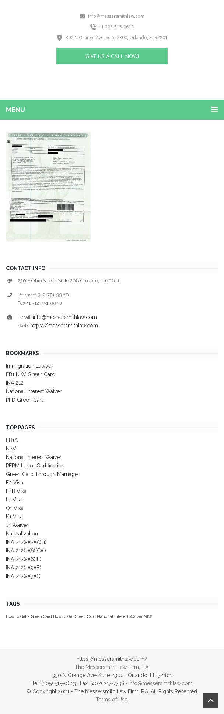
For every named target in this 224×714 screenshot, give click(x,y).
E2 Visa (14, 483)
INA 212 (15, 383)
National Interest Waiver (34, 391)
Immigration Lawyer (29, 366)
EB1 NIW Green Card (30, 374)
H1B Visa (16, 491)
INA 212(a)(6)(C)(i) (26, 551)
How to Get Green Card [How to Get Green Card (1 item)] (74, 616)
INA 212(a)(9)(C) (24, 576)
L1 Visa (14, 500)
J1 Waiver (17, 525)
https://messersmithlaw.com (64, 326)
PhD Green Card (25, 400)
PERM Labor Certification (35, 466)
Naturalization (22, 534)
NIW (11, 449)
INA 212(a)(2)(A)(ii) (26, 542)
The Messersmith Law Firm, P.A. (112, 667)
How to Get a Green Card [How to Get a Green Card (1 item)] (29, 616)
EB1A (12, 440)
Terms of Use (111, 700)
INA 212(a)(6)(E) (23, 559)
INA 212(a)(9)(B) (23, 568)
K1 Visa (14, 517)
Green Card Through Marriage (42, 474)
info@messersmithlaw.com (65, 317)
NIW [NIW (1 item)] (148, 616)
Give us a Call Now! (112, 55)
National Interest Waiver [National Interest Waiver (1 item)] (120, 616)
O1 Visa (15, 508)
